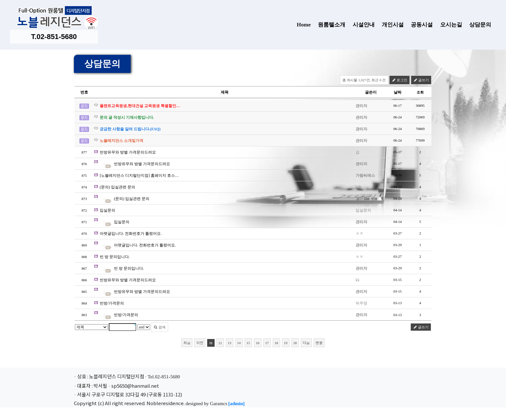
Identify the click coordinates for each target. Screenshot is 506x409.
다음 (306, 342)
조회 (420, 92)
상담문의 (478, 25)
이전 (199, 342)
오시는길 (449, 25)
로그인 (399, 80)
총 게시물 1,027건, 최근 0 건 (364, 80)
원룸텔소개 (329, 25)
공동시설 (419, 25)
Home (303, 24)
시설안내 (361, 25)
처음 (186, 342)
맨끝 (319, 342)
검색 (160, 327)
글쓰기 (421, 80)
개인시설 (390, 25)
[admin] (236, 403)
